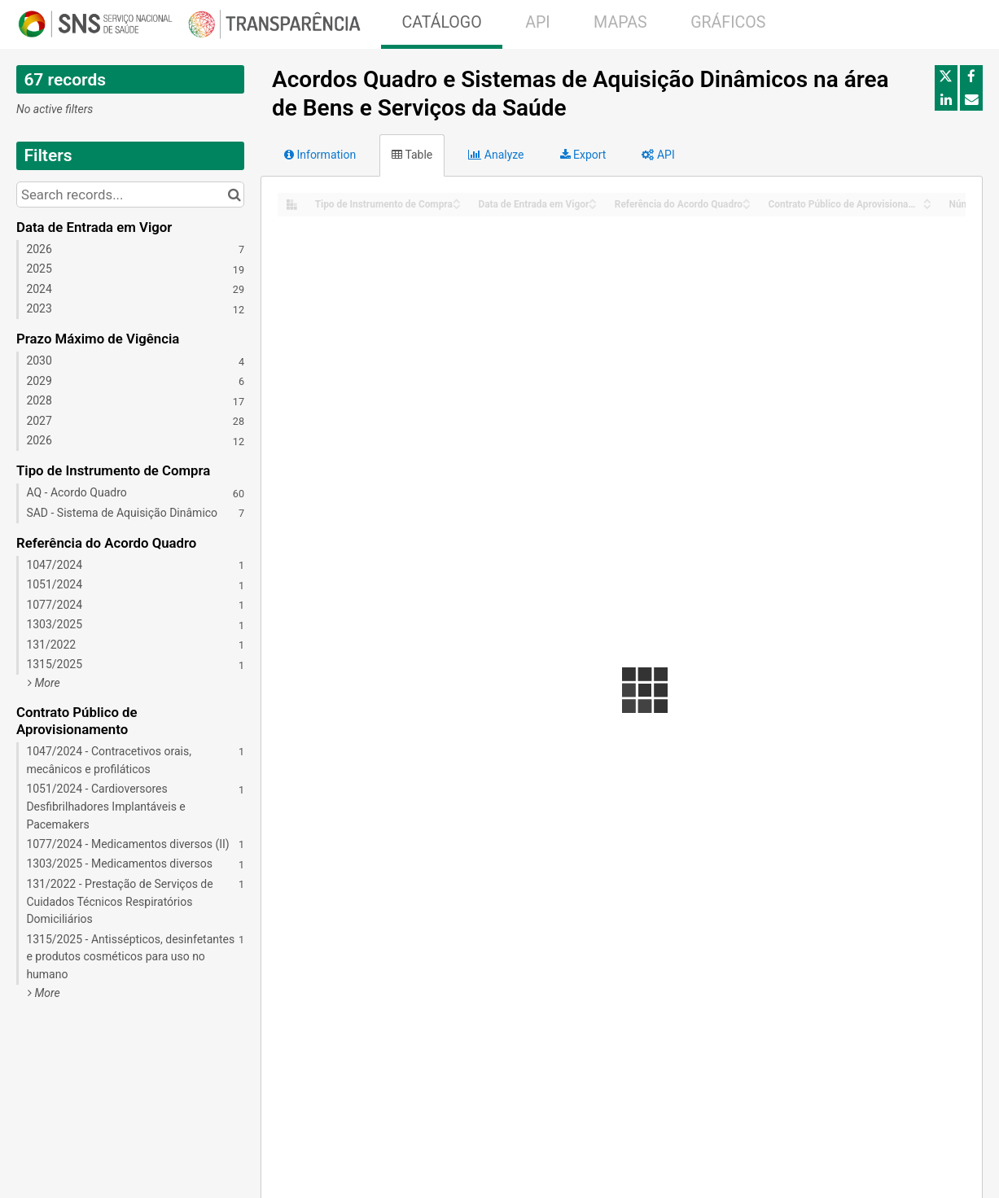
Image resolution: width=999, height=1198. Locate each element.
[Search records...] (130, 194)
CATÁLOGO (441, 22)
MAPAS (620, 22)
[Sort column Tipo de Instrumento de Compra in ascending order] (457, 200)
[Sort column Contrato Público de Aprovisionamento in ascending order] (927, 200)
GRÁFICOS (727, 22)
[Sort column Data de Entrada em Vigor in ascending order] (593, 200)
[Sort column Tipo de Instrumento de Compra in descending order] (457, 205)
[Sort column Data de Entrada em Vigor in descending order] (593, 205)
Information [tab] (320, 154)
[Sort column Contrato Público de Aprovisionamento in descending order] (927, 205)
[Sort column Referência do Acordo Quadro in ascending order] (747, 200)
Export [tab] (583, 154)
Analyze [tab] (496, 154)
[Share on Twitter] (946, 76)
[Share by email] (971, 99)
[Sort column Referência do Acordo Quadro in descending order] (747, 205)
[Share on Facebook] (971, 76)
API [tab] (658, 154)
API (537, 22)
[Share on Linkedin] (946, 99)
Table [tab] (412, 154)
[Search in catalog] (234, 194)
